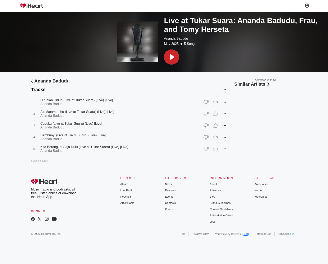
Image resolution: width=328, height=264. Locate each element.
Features (170, 190)
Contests (170, 202)
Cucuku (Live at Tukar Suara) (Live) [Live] (71, 123)
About (213, 184)
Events (169, 196)
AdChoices (286, 233)
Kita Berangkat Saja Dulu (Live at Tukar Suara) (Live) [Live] (84, 147)
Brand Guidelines (220, 202)
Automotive (261, 184)
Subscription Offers (221, 215)
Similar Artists (252, 84)
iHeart (124, 184)
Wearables (260, 196)
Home (258, 190)
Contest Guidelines (221, 209)
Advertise (215, 190)
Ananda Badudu (176, 38)
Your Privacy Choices (232, 234)
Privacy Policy (200, 233)
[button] (171, 57)
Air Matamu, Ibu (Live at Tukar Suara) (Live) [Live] (77, 112)
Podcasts (125, 196)
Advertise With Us (265, 79)
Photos (169, 209)
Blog (212, 196)
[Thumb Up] (215, 102)
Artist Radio (127, 202)
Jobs (212, 221)
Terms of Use (263, 233)
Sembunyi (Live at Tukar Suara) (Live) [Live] (73, 135)
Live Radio (126, 190)
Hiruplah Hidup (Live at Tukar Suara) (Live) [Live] (76, 100)
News (168, 184)
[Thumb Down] (206, 102)
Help (182, 233)
